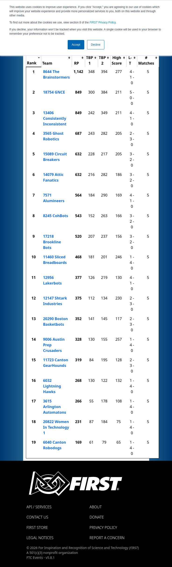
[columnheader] (33, 57)
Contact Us (37, 517)
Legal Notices (40, 537)
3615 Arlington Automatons (54, 407)
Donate (97, 517)
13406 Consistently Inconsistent (54, 118)
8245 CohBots (55, 215)
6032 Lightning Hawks (52, 386)
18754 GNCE (54, 92)
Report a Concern (107, 537)
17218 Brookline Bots (52, 242)
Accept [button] (76, 44)
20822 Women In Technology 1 (56, 427)
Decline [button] (95, 44)
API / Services (39, 506)
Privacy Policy (103, 22)
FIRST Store (37, 527)
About (96, 506)
